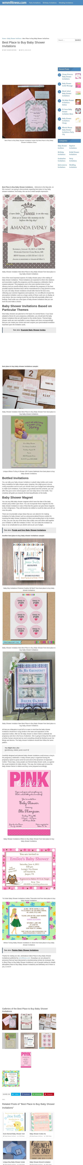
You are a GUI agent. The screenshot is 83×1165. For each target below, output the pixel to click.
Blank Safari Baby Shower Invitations (66, 93)
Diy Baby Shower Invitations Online (68, 102)
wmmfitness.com (14, 2)
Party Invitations (35, 3)
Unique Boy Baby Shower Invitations (15, 1162)
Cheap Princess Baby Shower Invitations (67, 76)
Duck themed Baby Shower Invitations (16, 1134)
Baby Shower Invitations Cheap (66, 121)
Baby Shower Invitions (10, 50)
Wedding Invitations (66, 3)
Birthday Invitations (50, 3)
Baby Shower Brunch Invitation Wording (43, 1162)
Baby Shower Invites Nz (38, 1134)
